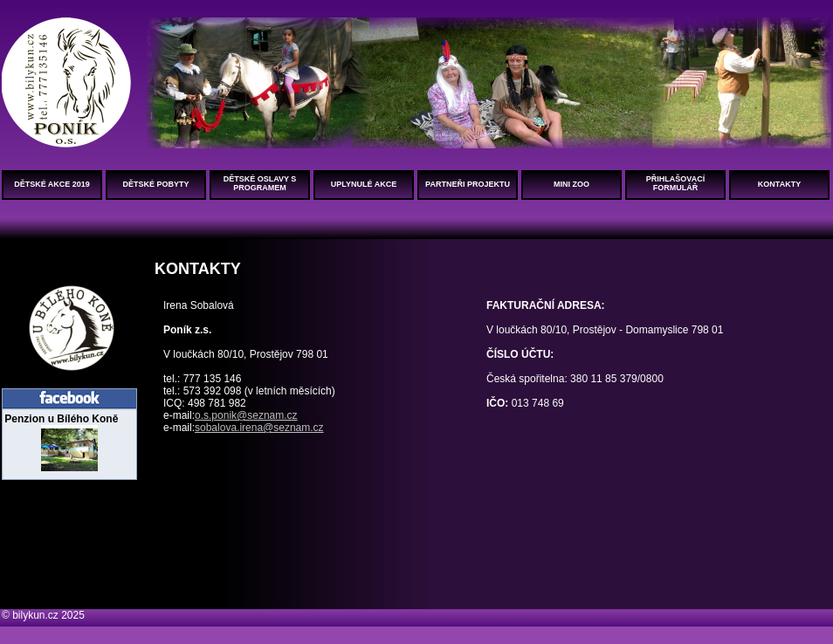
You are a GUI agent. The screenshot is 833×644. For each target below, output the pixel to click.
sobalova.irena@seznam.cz (259, 427)
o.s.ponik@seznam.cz (246, 415)
